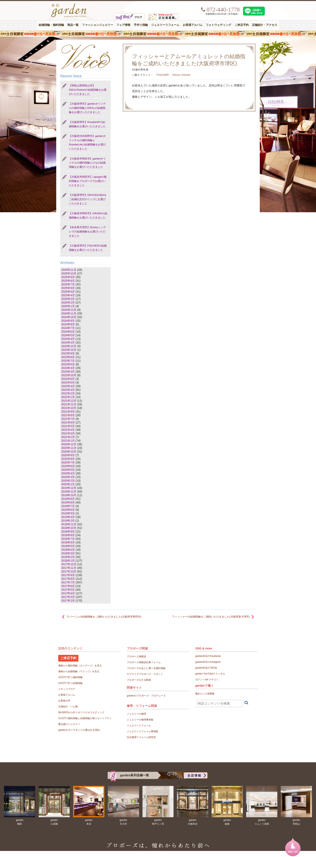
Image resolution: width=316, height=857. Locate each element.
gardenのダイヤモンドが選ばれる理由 (79, 730)
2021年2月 (68, 437)
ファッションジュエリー (97, 24)
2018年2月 (68, 557)
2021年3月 (68, 433)
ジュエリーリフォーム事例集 (142, 731)
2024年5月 (68, 335)
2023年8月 (68, 357)
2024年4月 (68, 338)
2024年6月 (68, 331)
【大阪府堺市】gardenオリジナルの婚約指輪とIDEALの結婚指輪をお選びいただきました (87, 108)
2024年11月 (68, 313)
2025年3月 (68, 298)
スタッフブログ (66, 689)
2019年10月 (68, 495)
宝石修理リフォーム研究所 (141, 737)
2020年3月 (68, 477)
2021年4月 (68, 429)
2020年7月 (68, 462)
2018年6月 (68, 542)
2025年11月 (68, 269)
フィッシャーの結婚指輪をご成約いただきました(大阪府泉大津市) (211, 616)
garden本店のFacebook (208, 656)
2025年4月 (68, 295)
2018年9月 (68, 531)
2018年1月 (68, 560)
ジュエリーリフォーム (165, 24)
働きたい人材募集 (205, 693)
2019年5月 (68, 513)
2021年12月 (68, 400)
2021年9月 (68, 411)
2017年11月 (68, 567)
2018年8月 (68, 535)
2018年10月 (68, 527)
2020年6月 (68, 466)
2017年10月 (68, 571)
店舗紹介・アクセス (264, 24)
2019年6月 (68, 509)
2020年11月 (68, 448)
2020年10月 (68, 451)
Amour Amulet (181, 75)
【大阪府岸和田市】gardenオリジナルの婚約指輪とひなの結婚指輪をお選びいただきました (87, 163)
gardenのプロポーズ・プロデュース (146, 695)
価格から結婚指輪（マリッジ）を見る (78, 671)
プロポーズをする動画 (139, 679)
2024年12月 (68, 309)
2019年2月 (68, 520)
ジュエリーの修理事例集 (140, 719)
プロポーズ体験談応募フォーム (144, 662)
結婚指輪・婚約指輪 (51, 24)
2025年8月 (68, 280)
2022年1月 (68, 397)
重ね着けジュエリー (69, 724)
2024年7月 (68, 328)
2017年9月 (68, 575)
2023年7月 (68, 360)
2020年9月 (68, 455)
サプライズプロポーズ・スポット (145, 674)
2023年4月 (68, 368)
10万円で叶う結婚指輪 (70, 683)
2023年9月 (68, 353)
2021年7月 (68, 418)
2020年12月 (68, 444)
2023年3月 (68, 371)
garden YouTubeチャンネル (210, 673)
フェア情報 (123, 24)
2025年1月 (68, 306)
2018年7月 (68, 538)
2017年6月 (68, 586)
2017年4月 (68, 593)
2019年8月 (68, 502)
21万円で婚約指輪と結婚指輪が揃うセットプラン (85, 718)
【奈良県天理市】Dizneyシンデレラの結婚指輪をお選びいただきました (87, 231)
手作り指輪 (141, 24)
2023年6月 (68, 364)
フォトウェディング (218, 24)
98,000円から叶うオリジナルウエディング (81, 712)
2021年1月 (68, 440)
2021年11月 (68, 404)
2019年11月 (68, 491)
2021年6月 (68, 422)
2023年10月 (68, 349)
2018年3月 (68, 553)
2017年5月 (68, 589)
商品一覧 (73, 24)
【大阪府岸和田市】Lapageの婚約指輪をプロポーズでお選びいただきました (87, 181)
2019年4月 (68, 517)
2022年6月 (68, 378)
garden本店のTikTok (206, 667)
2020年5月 (68, 469)
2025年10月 (68, 273)
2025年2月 (68, 302)
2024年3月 (68, 342)
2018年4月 (68, 549)
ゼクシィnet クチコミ (207, 679)
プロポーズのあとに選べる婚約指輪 (146, 668)
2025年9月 (68, 277)
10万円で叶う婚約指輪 (70, 677)
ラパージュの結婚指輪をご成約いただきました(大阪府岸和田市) (103, 616)
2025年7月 (68, 284)
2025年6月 (68, 288)
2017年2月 (68, 600)
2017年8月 (68, 578)
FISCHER (163, 75)
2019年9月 (68, 498)
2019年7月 (68, 506)
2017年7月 (68, 582)
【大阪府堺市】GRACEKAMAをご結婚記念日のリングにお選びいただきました (88, 199)
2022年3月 (68, 389)
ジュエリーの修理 (136, 713)
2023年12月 (68, 346)
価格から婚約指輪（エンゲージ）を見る (80, 665)
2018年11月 (68, 524)
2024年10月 (68, 317)
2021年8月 (68, 415)
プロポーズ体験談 (136, 656)
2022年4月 (68, 386)
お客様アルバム (193, 24)
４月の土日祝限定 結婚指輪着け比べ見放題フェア (158, 34)
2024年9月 (68, 320)
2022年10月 (68, 375)
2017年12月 (68, 564)
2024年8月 (68, 324)
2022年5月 (68, 382)
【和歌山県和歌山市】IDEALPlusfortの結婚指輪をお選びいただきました (87, 90)
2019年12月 (68, 487)
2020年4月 (68, 473)
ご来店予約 (242, 24)
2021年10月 (68, 408)
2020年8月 (68, 458)
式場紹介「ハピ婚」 (69, 706)
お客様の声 (64, 700)
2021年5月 (68, 426)
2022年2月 (68, 393)
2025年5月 (68, 291)
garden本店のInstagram (208, 662)
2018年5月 (68, 546)
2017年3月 (68, 597)
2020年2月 (68, 480)
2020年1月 (68, 484)
